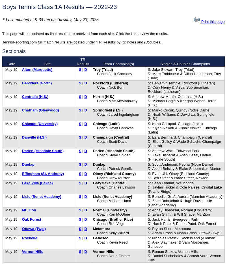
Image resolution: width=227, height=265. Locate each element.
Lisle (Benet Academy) (41, 196)
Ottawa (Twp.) (34, 229)
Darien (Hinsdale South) (43, 151)
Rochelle (29, 238)
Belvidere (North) (37, 83)
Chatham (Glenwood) (40, 110)
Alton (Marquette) (37, 69)
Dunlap (28, 164)
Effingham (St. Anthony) (43, 174)
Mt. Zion (29, 210)
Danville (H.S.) (34, 137)
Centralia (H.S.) (35, 97)
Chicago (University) (40, 124)
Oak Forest (31, 219)
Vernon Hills (32, 251)
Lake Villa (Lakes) (37, 183)
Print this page (209, 21)
